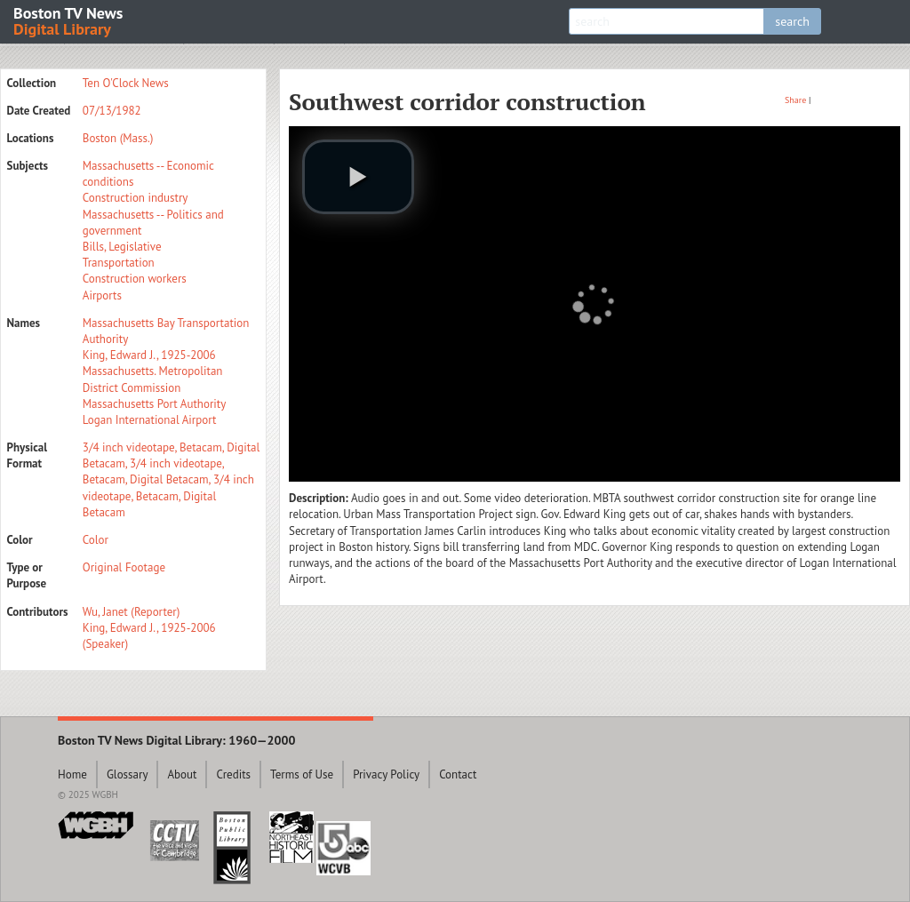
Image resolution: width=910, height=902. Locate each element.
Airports (102, 295)
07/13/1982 (112, 110)
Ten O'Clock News (126, 83)
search (792, 21)
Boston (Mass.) (118, 138)
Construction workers (135, 278)
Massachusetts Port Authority (154, 403)
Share (795, 100)
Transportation (119, 262)
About (181, 774)
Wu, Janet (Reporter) (131, 611)
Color (95, 539)
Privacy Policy (386, 774)
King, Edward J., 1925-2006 (149, 355)
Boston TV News (69, 20)
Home (72, 774)
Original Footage (124, 567)
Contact (457, 774)
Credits (233, 774)
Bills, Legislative (122, 246)
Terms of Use (301, 774)
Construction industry (135, 197)
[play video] (358, 177)
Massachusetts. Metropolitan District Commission (153, 379)
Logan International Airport (150, 419)
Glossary (127, 774)
